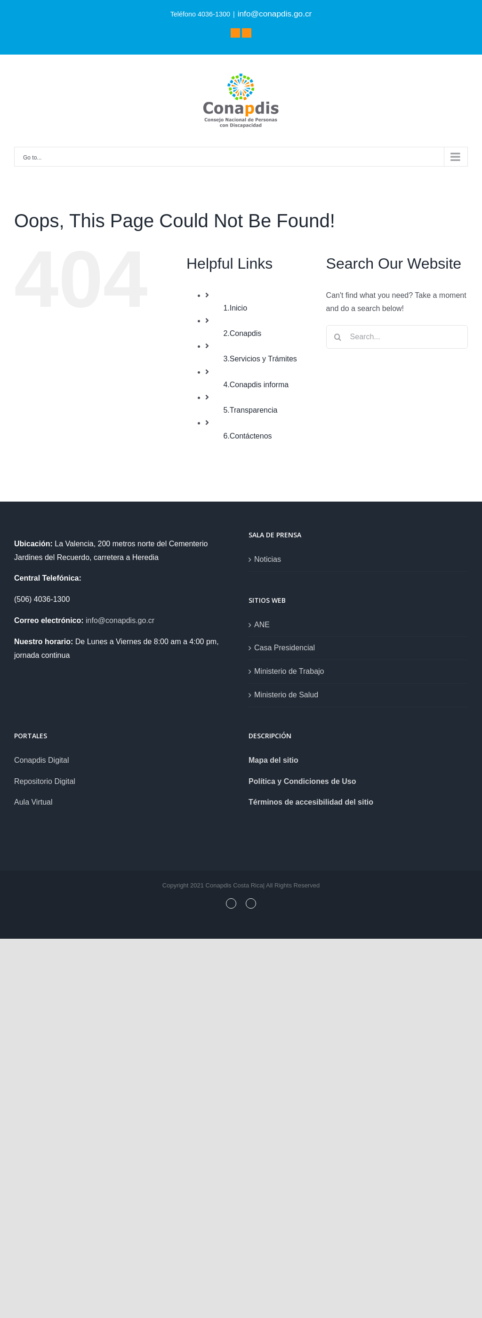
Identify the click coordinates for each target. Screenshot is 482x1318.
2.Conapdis (242, 333)
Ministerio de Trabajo (289, 671)
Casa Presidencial (284, 648)
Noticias (267, 559)
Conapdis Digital (41, 760)
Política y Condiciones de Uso (302, 781)
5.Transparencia (250, 410)
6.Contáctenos (247, 436)
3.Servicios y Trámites (260, 359)
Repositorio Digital (44, 781)
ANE (262, 625)
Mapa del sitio (273, 760)
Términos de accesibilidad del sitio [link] (311, 802)
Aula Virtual (33, 802)
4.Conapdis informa (256, 385)
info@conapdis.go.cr (275, 13)
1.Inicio (235, 308)
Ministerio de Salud (286, 695)
